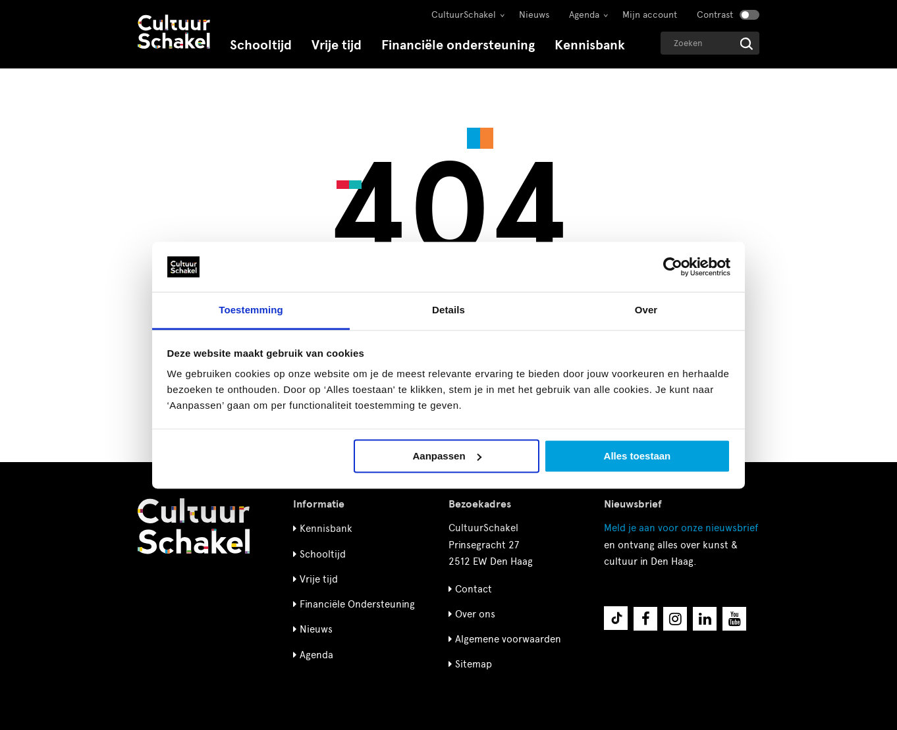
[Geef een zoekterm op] (710, 43)
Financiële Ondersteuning (357, 604)
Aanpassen (447, 455)
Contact (473, 589)
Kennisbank (590, 45)
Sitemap (473, 664)
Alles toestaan (637, 455)
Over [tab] (646, 310)
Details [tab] (448, 310)
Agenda (584, 14)
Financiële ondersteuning (458, 45)
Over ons (475, 614)
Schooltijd (261, 45)
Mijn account (649, 14)
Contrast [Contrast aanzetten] (715, 14)
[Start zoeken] (746, 44)
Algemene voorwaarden (508, 639)
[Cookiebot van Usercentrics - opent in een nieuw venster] (672, 266)
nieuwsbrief (681, 528)
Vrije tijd (337, 45)
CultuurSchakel (463, 14)
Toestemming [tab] (251, 310)
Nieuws (534, 14)
